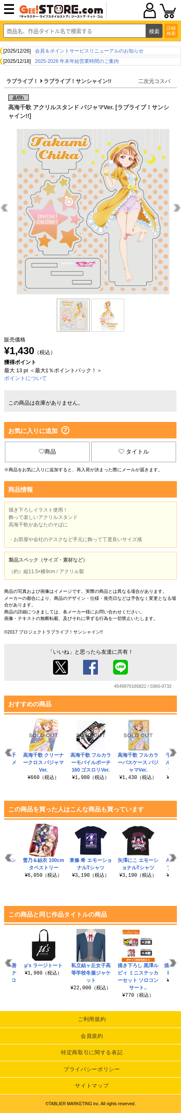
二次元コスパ (154, 81)
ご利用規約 (92, 1019)
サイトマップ (92, 1086)
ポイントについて (25, 378)
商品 (47, 451)
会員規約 (92, 1036)
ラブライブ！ (22, 81)
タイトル (133, 451)
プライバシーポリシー (92, 1069)
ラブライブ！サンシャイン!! (77, 81)
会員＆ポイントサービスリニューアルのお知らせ (89, 51)
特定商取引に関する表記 (92, 1052)
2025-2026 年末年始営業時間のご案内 (77, 61)
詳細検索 (171, 30)
